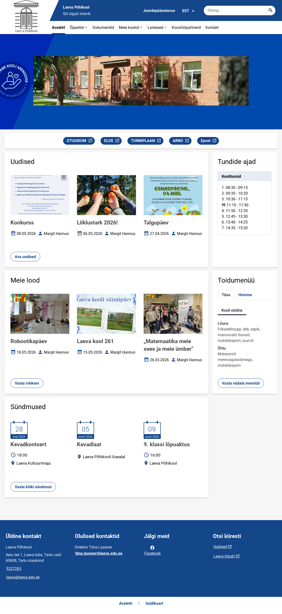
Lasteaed (157, 27)
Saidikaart (154, 603)
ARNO (181, 141)
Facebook (152, 550)
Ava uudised (25, 256)
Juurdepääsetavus (159, 10)
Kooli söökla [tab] (232, 310)
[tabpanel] (245, 203)
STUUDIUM (80, 141)
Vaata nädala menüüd (241, 383)
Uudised (220, 546)
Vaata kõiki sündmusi (33, 487)
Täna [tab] (226, 295)
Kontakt (212, 27)
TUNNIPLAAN (147, 141)
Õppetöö (79, 27)
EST (188, 11)
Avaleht (58, 27)
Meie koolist (131, 27)
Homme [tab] (245, 295)
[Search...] (271, 10)
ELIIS (113, 141)
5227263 (13, 568)
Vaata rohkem (27, 383)
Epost (210, 141)
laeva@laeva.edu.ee (23, 577)
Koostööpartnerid (186, 27)
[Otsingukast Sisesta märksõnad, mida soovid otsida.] (239, 10)
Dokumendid (103, 27)
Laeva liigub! (224, 556)
